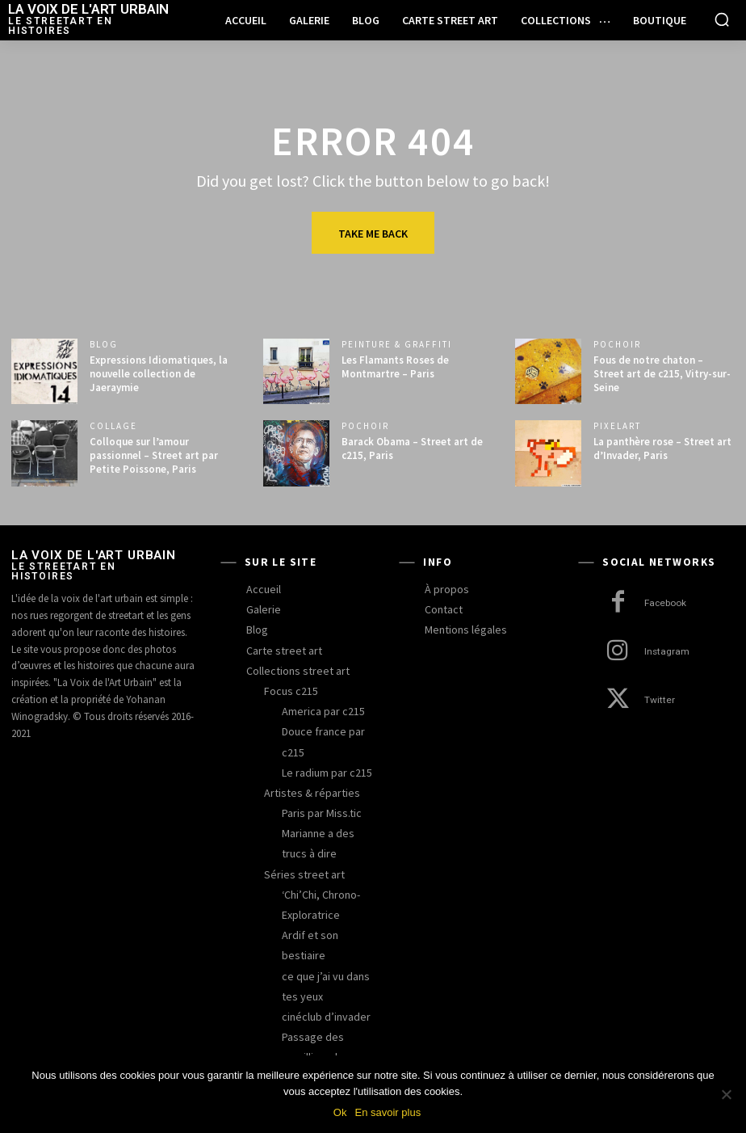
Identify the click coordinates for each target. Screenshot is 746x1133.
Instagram (665, 652)
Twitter (658, 700)
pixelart (617, 426)
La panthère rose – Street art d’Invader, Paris (662, 448)
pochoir (617, 344)
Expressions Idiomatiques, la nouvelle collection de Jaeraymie (159, 373)
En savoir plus (387, 1112)
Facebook (665, 603)
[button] (722, 19)
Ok (340, 1112)
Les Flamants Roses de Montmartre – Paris (395, 367)
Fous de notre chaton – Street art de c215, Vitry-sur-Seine (662, 373)
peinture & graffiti (397, 344)
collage (113, 426)
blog (104, 344)
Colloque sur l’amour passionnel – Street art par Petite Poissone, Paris (154, 455)
